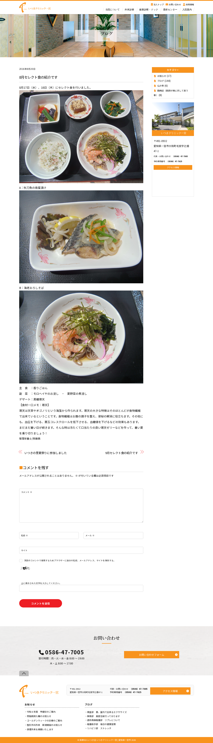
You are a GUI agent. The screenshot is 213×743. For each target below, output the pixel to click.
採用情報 (188, 4)
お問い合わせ (173, 4)
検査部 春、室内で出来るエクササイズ (107, 712)
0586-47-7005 (64, 652)
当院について (112, 9)
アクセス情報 (173, 167)
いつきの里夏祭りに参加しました (45, 453)
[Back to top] (24, 673)
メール (90, 535)
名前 (24, 535)
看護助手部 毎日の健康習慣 (101, 724)
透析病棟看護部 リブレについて (103, 720)
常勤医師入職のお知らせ (39, 716)
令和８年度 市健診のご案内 (41, 711)
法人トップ (157, 4)
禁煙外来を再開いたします (40, 729)
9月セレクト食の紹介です (121, 453)
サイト (24, 550)
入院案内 (187, 9)
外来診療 (129, 9)
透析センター (170, 9)
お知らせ (161, 76)
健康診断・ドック (148, 9)
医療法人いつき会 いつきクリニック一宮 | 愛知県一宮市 (105, 739)
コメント (26, 492)
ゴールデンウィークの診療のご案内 (44, 720)
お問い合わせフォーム (151, 655)
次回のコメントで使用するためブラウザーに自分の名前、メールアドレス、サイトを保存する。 (70, 560)
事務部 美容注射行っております (103, 716)
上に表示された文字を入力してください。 (41, 583)
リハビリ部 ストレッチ (99, 728)
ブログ (160, 80)
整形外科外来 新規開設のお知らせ (44, 724)
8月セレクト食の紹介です (38, 77)
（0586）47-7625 (168, 161)
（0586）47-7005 (171, 156)
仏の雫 (160, 85)
